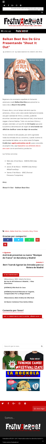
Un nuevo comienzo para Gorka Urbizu (18, 302)
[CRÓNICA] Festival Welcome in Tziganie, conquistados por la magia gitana (19, 293)
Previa (36, 231)
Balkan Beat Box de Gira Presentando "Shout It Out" (21, 43)
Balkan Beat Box (15, 231)
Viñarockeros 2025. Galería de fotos (17, 279)
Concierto (25, 231)
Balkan (7, 231)
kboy (31, 231)
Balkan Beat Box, (25, 52)
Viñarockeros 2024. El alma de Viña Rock (19, 298)
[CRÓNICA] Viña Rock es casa (15, 287)
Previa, (40, 52)
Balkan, (19, 52)
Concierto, (33, 52)
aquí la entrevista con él (21, 143)
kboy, (37, 52)
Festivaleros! (6, 438)
